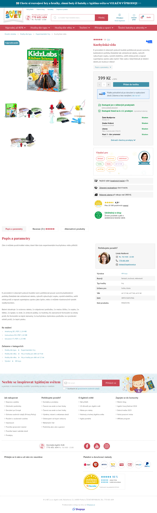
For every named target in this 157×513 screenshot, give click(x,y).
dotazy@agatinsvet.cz (127, 264)
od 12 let (118, 164)
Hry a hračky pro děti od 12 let (32, 357)
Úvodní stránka (10, 34)
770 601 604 (39, 17)
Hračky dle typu (40, 27)
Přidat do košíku (131, 84)
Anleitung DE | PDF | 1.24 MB (15, 331)
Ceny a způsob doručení (110, 108)
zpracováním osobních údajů (88, 389)
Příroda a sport (104, 27)
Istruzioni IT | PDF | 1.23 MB (15, 339)
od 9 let (101, 169)
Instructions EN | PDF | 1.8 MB (16, 335)
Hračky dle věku (64, 27)
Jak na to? (136, 95)
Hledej (101, 17)
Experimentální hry (43, 34)
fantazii (100, 158)
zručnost (111, 158)
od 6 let (111, 169)
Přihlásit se (111, 383)
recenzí (125, 205)
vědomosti (123, 158)
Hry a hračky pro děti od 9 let (32, 354)
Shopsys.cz (91, 505)
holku (100, 164)
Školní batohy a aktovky (132, 27)
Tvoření (84, 27)
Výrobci (8, 361)
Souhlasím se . (83, 389)
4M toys (18, 361)
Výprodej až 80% (15, 27)
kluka (109, 164)
